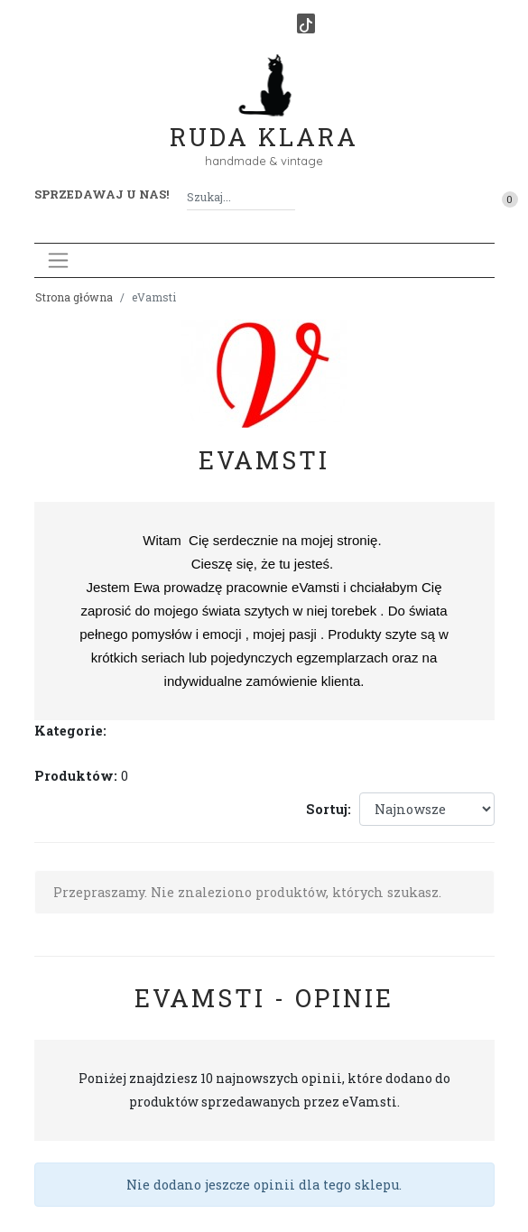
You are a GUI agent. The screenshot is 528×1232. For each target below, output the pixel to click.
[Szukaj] (288, 197)
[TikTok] (306, 23)
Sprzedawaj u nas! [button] (101, 194)
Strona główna (74, 297)
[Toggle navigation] (58, 260)
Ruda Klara (264, 122)
